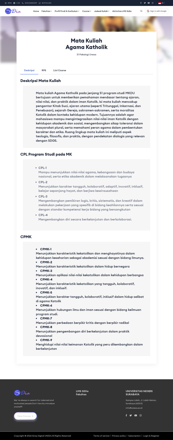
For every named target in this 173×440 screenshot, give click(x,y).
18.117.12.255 (45, 3)
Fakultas (47, 11)
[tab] (29, 70)
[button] (156, 11)
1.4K (17, 3)
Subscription (134, 435)
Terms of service (101, 435)
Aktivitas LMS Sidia (121, 11)
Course (87, 11)
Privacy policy (119, 435)
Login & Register (151, 435)
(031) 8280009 (29, 3)
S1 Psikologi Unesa (86, 54)
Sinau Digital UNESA (42, 435)
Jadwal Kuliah (102, 11)
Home (36, 11)
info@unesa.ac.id (134, 408)
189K (8, 3)
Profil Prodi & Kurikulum (67, 11)
